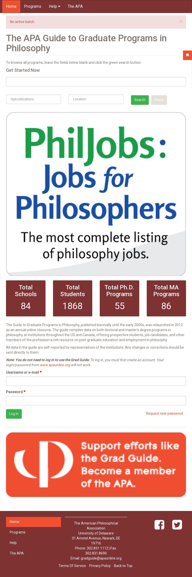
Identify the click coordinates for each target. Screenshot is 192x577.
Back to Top (123, 566)
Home (11, 6)
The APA (75, 6)
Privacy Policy (100, 566)
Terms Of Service (72, 566)
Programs (32, 6)
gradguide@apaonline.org (101, 558)
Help (54, 6)
